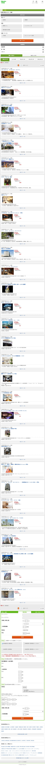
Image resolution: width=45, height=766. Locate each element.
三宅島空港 (28, 740)
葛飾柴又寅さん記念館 (15, 746)
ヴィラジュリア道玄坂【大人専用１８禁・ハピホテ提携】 (13, 284)
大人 (24, 620)
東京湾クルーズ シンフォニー (7, 752)
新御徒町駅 (39, 729)
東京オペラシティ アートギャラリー (30, 752)
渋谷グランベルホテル (6, 87)
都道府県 (3, 46)
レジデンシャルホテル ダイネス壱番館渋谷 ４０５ (12, 355)
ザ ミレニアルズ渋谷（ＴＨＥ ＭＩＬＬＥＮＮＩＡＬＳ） (14, 410)
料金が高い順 (31, 59)
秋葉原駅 (6, 729)
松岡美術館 (40, 752)
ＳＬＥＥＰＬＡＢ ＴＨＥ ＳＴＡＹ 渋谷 (10, 500)
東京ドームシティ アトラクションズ (29, 755)
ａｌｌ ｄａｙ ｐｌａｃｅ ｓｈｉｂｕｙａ (11, 230)
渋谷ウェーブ (4, 195)
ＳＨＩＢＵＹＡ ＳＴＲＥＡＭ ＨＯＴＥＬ (10, 69)
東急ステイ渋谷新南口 (6, 248)
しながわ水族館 (21, 748)
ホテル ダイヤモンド (6, 302)
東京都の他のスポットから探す (22, 758)
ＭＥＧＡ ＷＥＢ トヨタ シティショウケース (10, 750)
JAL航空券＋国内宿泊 (7, 649)
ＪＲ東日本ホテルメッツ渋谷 (7, 141)
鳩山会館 (3, 746)
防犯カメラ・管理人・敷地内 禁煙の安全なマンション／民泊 (14, 464)
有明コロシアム (11, 755)
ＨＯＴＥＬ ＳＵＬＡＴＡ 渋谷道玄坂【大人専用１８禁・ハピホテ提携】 (17, 553)
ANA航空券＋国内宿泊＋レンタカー (32, 643)
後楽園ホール (15, 748)
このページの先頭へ (22, 761)
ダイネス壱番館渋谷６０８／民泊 (8, 338)
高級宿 (26, 19)
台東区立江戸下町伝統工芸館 (6, 748)
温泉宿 (4, 19)
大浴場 (4, 35)
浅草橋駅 (29, 729)
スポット (3, 51)
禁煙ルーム (5, 25)
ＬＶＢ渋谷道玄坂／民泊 (6, 392)
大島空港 (3, 740)
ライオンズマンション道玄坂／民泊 (9, 428)
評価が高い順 (40, 59)
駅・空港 (3, 49)
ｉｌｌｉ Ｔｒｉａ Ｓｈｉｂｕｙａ (9, 266)
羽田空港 (32, 740)
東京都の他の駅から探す (22, 734)
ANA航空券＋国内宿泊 (7, 643)
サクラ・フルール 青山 (6, 177)
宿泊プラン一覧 (22, 82)
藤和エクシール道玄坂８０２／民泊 (9, 373)
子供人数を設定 (26, 623)
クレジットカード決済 (29, 35)
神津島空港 (7, 740)
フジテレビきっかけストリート (26, 750)
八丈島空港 (23, 740)
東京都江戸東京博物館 (30, 746)
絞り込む (22, 40)
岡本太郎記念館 (23, 746)
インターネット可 (28, 25)
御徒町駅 (14, 729)
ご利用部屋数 (5, 626)
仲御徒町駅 (25, 729)
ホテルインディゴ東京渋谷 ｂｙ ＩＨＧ (10, 320)
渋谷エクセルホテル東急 (6, 105)
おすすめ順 (14, 59)
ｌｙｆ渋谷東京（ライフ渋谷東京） (9, 535)
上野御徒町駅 (33, 729)
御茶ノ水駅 (10, 729)
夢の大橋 (34, 750)
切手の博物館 (7, 746)
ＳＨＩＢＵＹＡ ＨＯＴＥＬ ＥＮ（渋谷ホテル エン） (13, 589)
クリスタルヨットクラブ (18, 752)
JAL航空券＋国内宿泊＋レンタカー (32, 649)
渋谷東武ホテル (4, 571)
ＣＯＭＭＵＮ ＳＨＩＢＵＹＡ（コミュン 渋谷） (12, 212)
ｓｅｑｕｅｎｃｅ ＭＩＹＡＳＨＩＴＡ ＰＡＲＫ (12, 518)
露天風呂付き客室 (6, 29)
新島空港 (19, 740)
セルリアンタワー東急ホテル (7, 159)
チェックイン (5, 614)
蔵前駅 (2, 731)
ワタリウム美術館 (18, 755)
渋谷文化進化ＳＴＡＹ (6, 446)
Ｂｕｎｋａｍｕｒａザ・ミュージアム (32, 748)
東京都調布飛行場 (13, 740)
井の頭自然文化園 (4, 755)
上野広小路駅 (19, 729)
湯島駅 (2, 729)
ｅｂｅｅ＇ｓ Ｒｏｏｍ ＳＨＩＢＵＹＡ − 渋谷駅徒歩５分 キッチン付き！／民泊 (20, 482)
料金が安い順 (22, 59)
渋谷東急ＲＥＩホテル (6, 123)
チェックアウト (5, 617)
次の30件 (42, 65)
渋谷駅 (4, 10)
